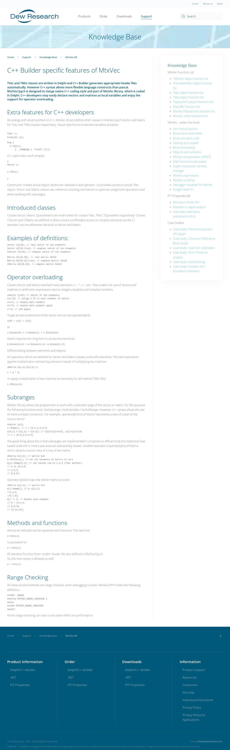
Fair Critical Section (185, 129)
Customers (190, 685)
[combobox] (201, 16)
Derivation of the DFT (186, 202)
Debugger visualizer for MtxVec (193, 185)
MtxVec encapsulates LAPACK (192, 157)
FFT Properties (20, 685)
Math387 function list (186, 107)
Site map (188, 693)
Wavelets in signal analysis (189, 207)
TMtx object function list (188, 97)
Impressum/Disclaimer (198, 700)
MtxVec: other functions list (190, 116)
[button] (220, 637)
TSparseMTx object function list (193, 102)
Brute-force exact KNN (187, 133)
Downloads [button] (124, 16)
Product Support (194, 670)
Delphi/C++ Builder (22, 670)
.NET (13, 678)
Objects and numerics (187, 152)
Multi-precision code (186, 138)
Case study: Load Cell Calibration (194, 248)
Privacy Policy (192, 708)
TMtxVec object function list (190, 79)
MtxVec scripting (183, 180)
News (220, 3)
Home (195, 3)
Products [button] (84, 16)
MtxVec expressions (186, 175)
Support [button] (146, 16)
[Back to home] (34, 16)
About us (208, 3)
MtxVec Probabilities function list (194, 111)
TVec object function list (188, 93)
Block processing (184, 147)
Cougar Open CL (183, 189)
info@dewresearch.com (209, 741)
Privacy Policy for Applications (194, 717)
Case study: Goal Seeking (189, 262)
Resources (190, 678)
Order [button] (104, 16)
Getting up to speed (186, 143)
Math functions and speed (189, 161)
